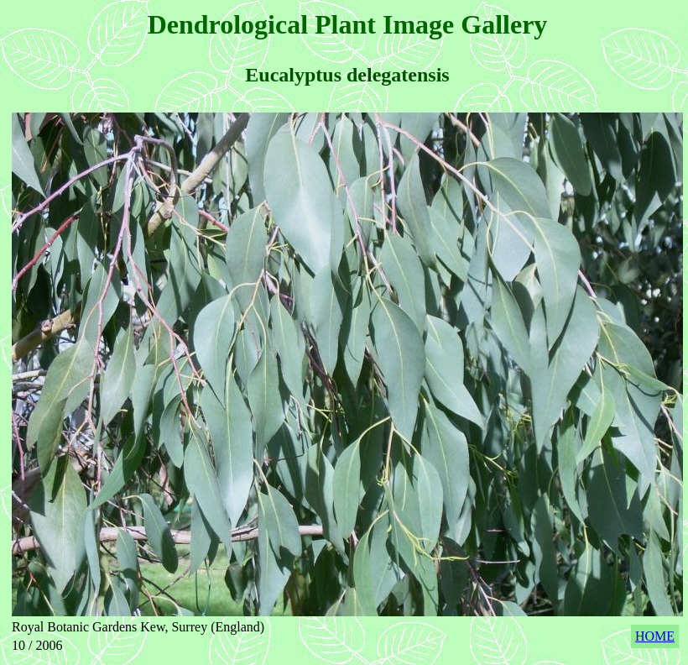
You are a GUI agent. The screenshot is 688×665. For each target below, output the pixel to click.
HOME (655, 636)
